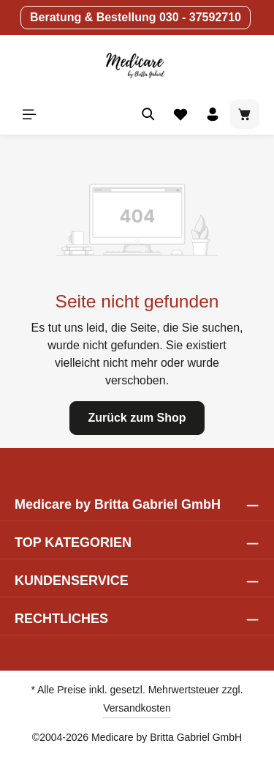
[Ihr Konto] (212, 114)
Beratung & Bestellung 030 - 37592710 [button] (135, 17)
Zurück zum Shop (137, 417)
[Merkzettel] (180, 114)
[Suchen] (148, 114)
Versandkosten (137, 708)
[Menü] (29, 114)
